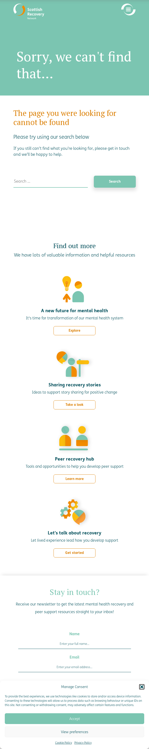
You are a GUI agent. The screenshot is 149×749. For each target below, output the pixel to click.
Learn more (75, 479)
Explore (74, 331)
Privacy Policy (83, 742)
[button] (141, 686)
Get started (74, 553)
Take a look (74, 405)
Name (74, 634)
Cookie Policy (63, 742)
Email (74, 657)
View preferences (74, 732)
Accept (74, 719)
